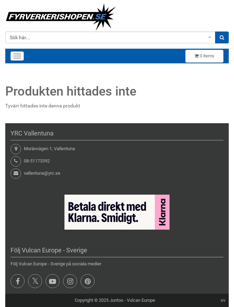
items (204, 55)
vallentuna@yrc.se (42, 173)
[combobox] (110, 37)
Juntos (116, 300)
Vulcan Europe (141, 300)
